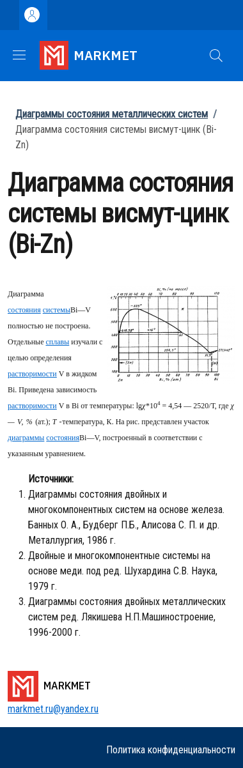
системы (56, 309)
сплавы (57, 341)
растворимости (32, 373)
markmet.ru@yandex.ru (53, 709)
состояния (24, 309)
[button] (216, 55)
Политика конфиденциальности (170, 750)
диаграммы (26, 437)
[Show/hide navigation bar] (19, 55)
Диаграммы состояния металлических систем (111, 114)
